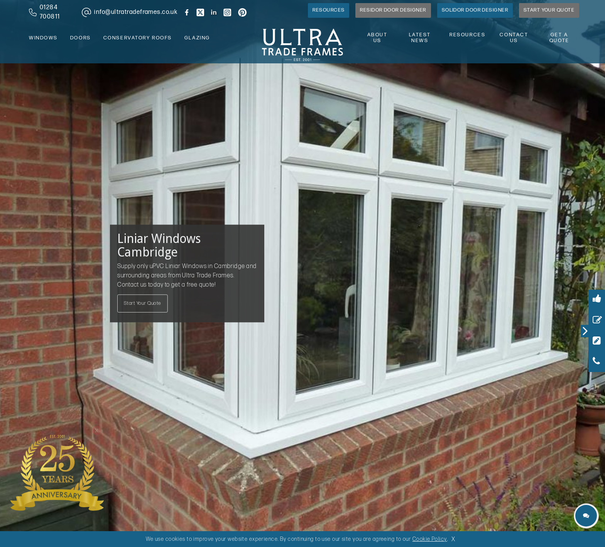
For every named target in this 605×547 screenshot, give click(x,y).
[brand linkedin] (214, 12)
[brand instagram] (227, 12)
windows (43, 38)
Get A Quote (559, 38)
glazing (197, 38)
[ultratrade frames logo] (302, 44)
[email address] (128, 12)
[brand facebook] (187, 12)
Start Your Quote (549, 10)
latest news (420, 38)
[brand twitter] (200, 12)
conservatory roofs (137, 38)
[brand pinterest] (242, 12)
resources (467, 35)
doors (80, 38)
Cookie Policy (429, 539)
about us (377, 38)
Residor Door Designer (393, 10)
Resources (329, 10)
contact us (514, 38)
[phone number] (49, 12)
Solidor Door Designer (475, 10)
